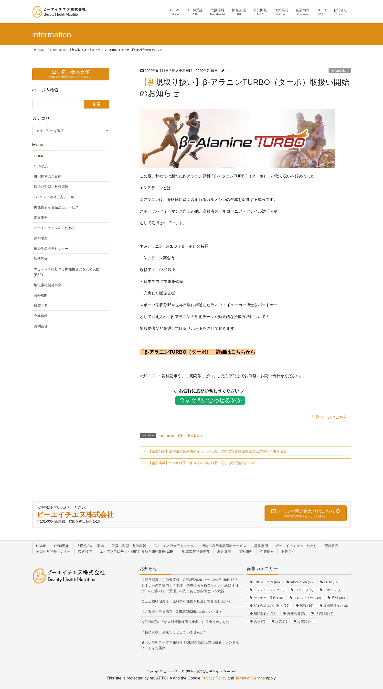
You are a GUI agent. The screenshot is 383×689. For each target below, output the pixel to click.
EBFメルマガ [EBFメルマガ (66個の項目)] (267, 582)
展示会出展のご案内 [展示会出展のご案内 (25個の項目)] (272, 605)
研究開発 (41, 305)
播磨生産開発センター (51, 249)
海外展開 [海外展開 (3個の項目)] (296, 613)
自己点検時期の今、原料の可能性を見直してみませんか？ (186, 601)
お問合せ (41, 326)
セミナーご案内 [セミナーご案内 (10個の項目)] (268, 598)
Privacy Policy (214, 678)
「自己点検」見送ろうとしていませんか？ (174, 632)
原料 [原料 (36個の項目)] (338, 598)
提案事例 (41, 217)
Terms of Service (250, 678)
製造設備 (41, 259)
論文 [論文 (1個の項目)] (281, 621)
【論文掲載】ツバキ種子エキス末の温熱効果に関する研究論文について (203, 463)
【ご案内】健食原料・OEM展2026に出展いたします (182, 611)
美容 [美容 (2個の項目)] (259, 621)
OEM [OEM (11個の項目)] (331, 582)
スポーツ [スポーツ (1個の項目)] (332, 590)
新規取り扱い (196, 435)
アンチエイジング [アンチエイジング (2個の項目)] (269, 590)
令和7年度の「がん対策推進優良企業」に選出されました (185, 622)
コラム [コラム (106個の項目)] (304, 590)
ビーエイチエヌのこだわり (54, 228)
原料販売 (41, 238)
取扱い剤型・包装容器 (51, 187)
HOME (39, 156)
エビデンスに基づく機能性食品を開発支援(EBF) (67, 272)
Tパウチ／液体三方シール (54, 197)
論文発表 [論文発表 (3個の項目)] (306, 621)
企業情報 (41, 316)
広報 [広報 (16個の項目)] (306, 605)
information (339, 70)
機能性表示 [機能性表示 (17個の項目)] (265, 613)
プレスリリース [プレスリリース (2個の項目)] (307, 598)
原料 (181, 435)
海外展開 (41, 295)
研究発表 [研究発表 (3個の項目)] (324, 613)
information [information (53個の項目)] (302, 582)
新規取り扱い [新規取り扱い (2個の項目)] (336, 605)
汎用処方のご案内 (48, 176)
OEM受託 (41, 166)
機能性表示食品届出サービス (56, 207)
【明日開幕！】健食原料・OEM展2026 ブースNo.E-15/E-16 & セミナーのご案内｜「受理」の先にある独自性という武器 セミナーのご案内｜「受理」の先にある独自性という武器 (190, 585)
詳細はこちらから (235, 352)
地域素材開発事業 (48, 285)
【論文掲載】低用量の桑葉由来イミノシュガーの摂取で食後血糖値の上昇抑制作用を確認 (217, 451)
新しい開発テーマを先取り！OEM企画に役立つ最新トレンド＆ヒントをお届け (190, 645)
